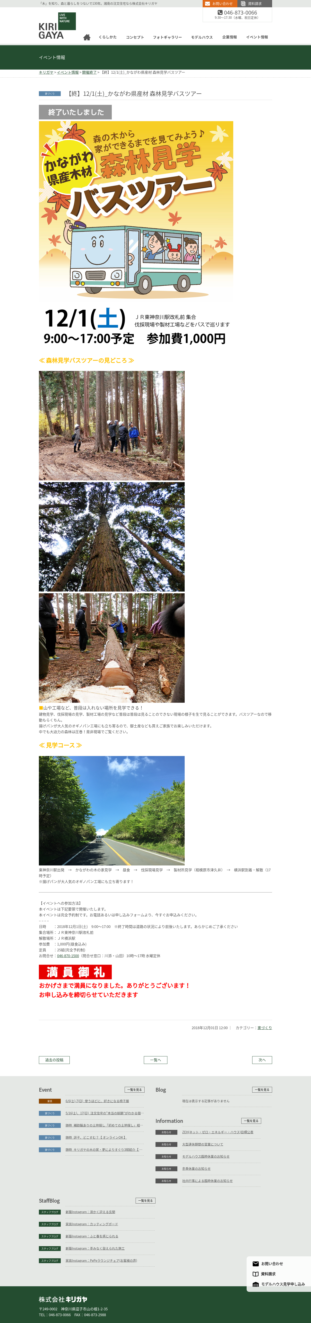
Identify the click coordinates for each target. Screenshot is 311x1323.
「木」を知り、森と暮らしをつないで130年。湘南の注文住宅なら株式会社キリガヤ (98, 3)
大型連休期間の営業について (86, 1193)
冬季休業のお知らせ (80, 1217)
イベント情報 (52, 57)
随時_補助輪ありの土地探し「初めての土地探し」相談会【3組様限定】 (105, 1125)
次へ (262, 1060)
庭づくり (79, 1303)
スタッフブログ (166, 1181)
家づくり (265, 1028)
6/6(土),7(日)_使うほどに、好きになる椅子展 (97, 1101)
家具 (49, 1101)
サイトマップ (248, 1303)
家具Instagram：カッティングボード (208, 1193)
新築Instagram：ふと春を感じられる (208, 1205)
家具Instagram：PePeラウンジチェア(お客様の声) (218, 1229)
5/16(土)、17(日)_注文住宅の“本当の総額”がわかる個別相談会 (105, 1113)
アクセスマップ (224, 1303)
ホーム (46, 1303)
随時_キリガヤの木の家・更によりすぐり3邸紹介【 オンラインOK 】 (105, 1149)
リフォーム (97, 1303)
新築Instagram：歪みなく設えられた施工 (211, 1217)
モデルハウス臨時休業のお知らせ (89, 1205)
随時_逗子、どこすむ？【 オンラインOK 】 (96, 1137)
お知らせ (50, 1181)
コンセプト (130, 1303)
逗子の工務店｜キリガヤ (53, 10)
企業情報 (201, 1303)
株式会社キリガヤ (63, 1268)
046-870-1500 (68, 956)
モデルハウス (181, 1303)
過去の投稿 (54, 1060)
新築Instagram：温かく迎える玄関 (207, 1180)
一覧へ (155, 1060)
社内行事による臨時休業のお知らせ (91, 1229)
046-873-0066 (243, 13)
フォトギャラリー (155, 1303)
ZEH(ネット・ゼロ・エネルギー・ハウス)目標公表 (101, 1180)
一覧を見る (134, 1089)
